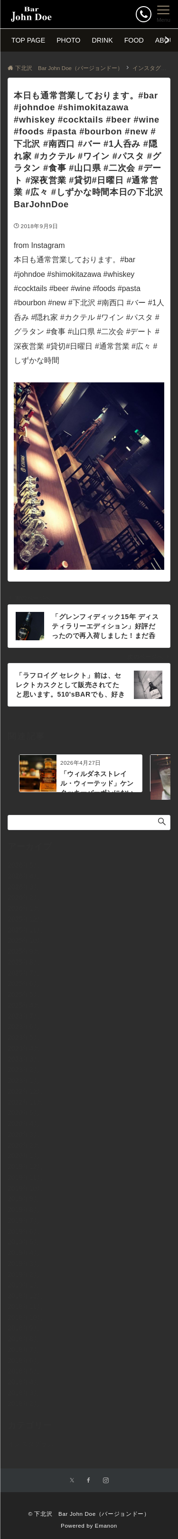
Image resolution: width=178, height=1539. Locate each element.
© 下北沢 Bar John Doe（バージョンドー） (89, 1514)
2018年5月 (24, 1371)
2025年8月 (24, 962)
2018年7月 (24, 1349)
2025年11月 (25, 930)
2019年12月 (25, 1166)
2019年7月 (24, 1220)
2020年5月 (24, 1112)
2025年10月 (25, 940)
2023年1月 (24, 1080)
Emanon (106, 1525)
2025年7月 (24, 973)
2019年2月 (24, 1274)
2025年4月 (24, 1005)
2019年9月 (24, 1199)
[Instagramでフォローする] (106, 1480)
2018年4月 (24, 1382)
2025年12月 (25, 919)
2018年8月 (24, 1339)
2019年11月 (25, 1177)
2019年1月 (24, 1285)
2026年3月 (24, 887)
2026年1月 (24, 908)
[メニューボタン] (163, 14)
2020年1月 (24, 1155)
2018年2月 (24, 1403)
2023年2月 (24, 1069)
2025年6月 (24, 983)
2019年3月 (24, 1263)
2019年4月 (24, 1252)
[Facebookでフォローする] (89, 1480)
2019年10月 (25, 1188)
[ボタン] (143, 14)
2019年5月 (24, 1242)
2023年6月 (24, 1026)
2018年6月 (24, 1360)
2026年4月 (24, 876)
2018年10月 (25, 1317)
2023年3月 (24, 1059)
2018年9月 (24, 1328)
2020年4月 (24, 1123)
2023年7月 (24, 1016)
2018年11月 (25, 1306)
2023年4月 (24, 1048)
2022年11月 (25, 1102)
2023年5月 (24, 1037)
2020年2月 (24, 1145)
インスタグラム (31, 1444)
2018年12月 (25, 1296)
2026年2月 (24, 897)
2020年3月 (24, 1134)
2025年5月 (24, 994)
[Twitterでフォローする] (72, 1480)
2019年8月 (24, 1209)
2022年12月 (25, 1091)
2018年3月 (24, 1393)
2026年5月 (24, 865)
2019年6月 (24, 1231)
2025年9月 (24, 951)
